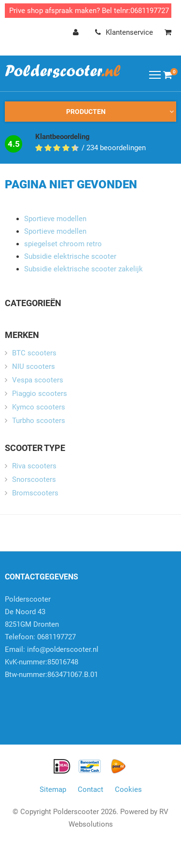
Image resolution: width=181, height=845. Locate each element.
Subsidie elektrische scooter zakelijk (83, 269)
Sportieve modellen (55, 218)
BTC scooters (34, 353)
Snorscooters (34, 479)
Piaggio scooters (39, 393)
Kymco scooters (38, 407)
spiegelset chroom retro (63, 243)
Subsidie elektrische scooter (70, 256)
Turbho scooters (38, 420)
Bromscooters (35, 493)
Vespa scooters (37, 380)
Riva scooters (34, 466)
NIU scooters (33, 366)
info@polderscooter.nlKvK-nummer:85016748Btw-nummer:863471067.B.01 (51, 662)
